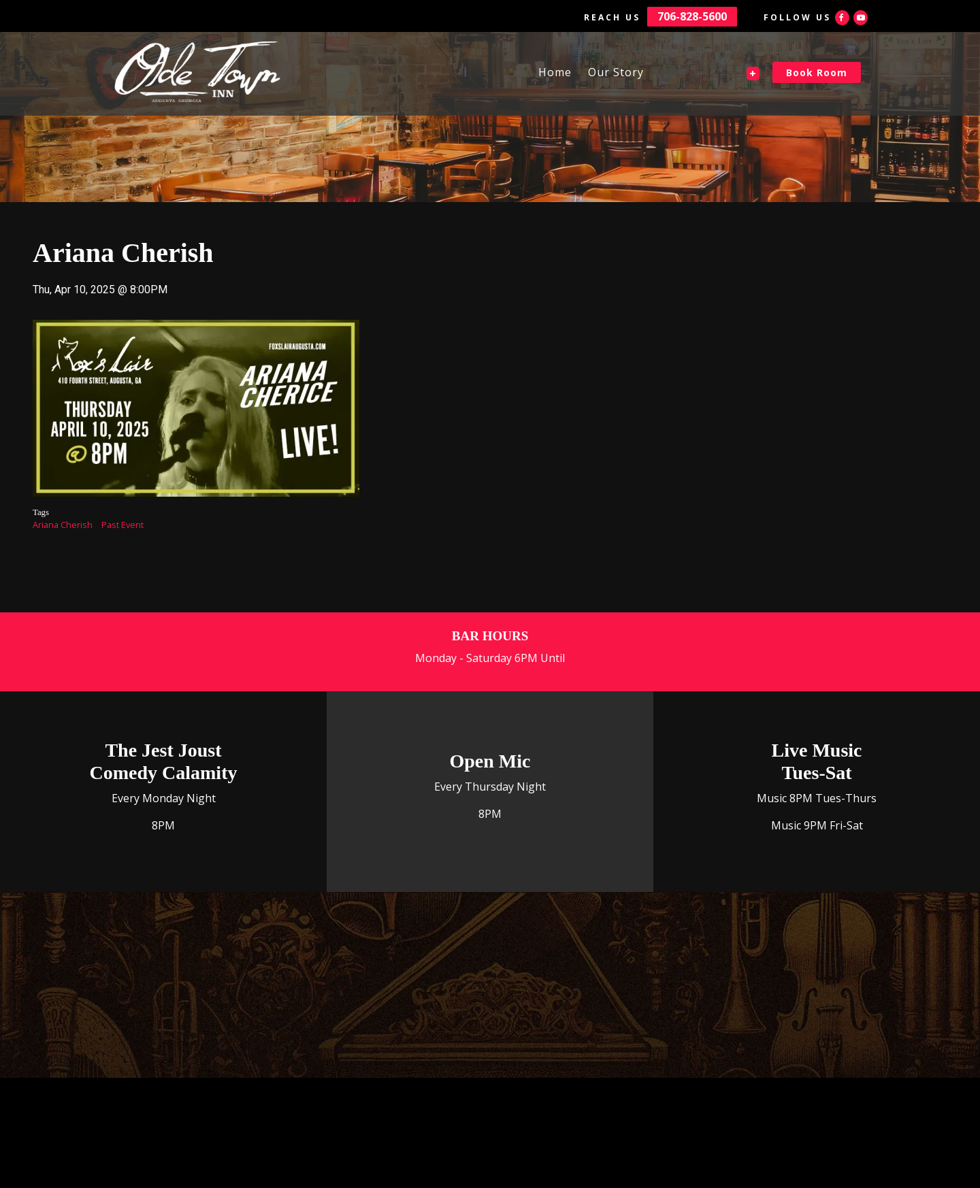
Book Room (816, 72)
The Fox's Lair (708, 72)
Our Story (616, 72)
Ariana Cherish (63, 524)
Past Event (122, 524)
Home (555, 72)
